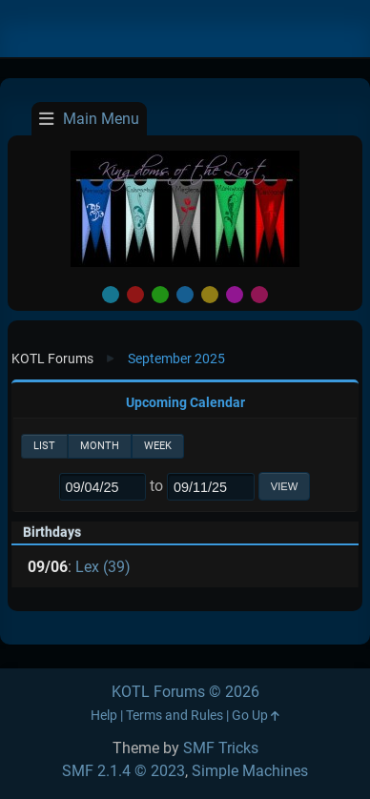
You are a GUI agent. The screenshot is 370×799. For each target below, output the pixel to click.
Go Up (255, 715)
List (44, 446)
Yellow (209, 294)
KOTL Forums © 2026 (185, 692)
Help (104, 715)
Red (135, 294)
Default (110, 294)
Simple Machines (250, 771)
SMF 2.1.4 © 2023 (123, 771)
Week (158, 446)
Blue (185, 294)
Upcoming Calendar (185, 403)
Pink (259, 294)
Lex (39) (103, 567)
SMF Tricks (220, 748)
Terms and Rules (174, 715)
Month (99, 446)
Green (160, 294)
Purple (234, 294)
